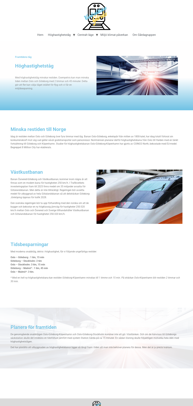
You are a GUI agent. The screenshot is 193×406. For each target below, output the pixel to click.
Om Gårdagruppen (144, 35)
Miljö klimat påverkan (114, 35)
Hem (40, 35)
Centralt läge (86, 35)
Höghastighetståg (59, 35)
